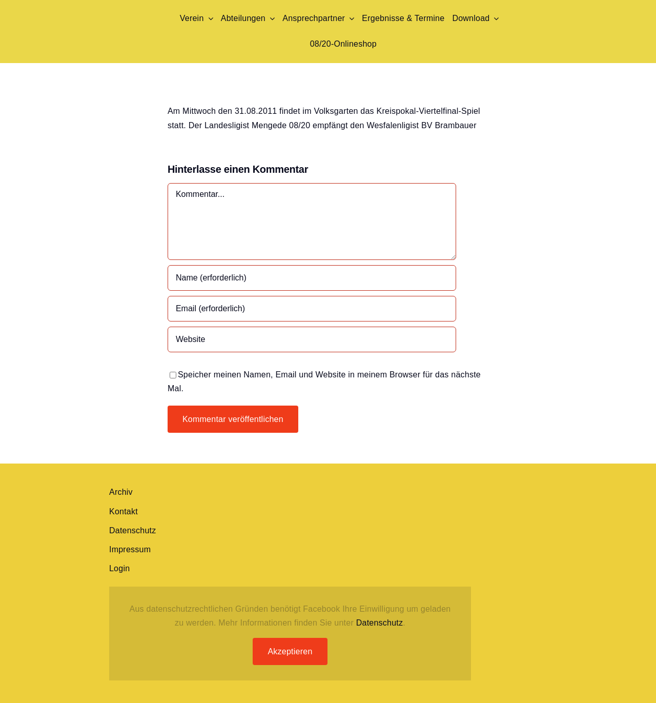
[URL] (312, 339)
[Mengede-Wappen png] (126, 9)
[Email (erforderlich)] (312, 309)
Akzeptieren (290, 651)
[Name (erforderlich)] (312, 278)
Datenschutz (379, 622)
